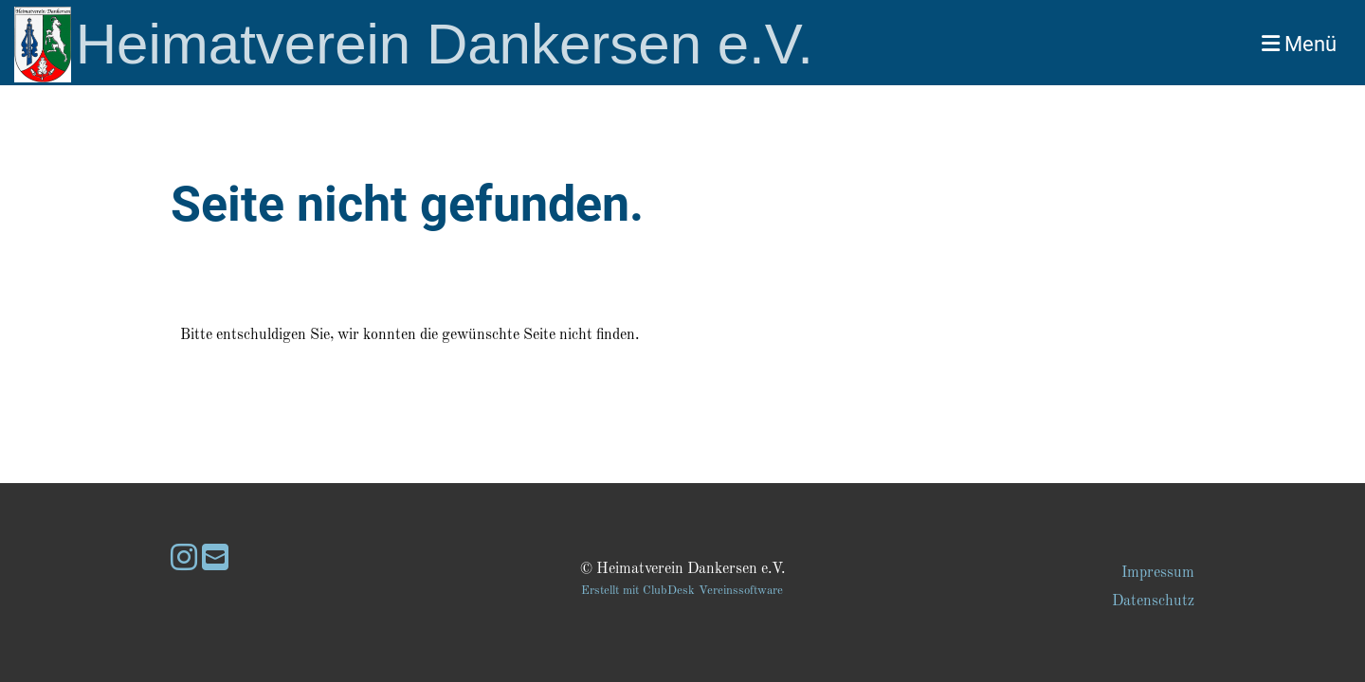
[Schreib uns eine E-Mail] (215, 561)
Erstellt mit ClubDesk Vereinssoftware (682, 590)
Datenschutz (1153, 601)
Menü (1299, 44)
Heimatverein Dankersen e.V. (444, 44)
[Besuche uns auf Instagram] (184, 561)
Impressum (1157, 573)
